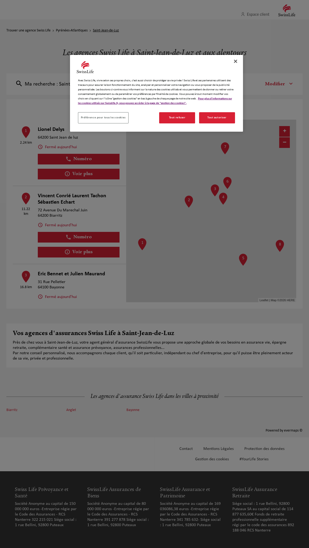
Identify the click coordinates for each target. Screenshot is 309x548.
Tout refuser (177, 117)
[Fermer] (235, 61)
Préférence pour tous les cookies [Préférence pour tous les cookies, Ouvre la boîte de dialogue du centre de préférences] (103, 117)
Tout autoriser (216, 117)
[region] (156, 93)
